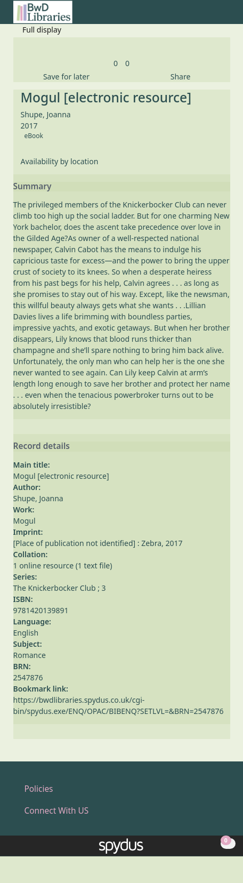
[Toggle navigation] (224, 16)
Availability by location (60, 161)
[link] (116, 63)
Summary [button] (32, 186)
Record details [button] (41, 446)
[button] (211, 16)
